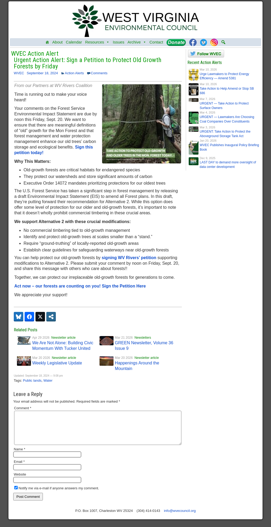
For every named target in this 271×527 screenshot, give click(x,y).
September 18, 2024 (42, 73)
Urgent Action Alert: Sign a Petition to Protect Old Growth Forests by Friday (87, 63)
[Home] (47, 42)
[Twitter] (203, 42)
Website (20, 481)
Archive (137, 42)
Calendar (74, 42)
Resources (97, 42)
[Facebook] (193, 42)
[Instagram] (214, 42)
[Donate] (176, 42)
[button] (223, 42)
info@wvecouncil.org (180, 517)
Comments (99, 73)
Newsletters (142, 337)
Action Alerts (74, 73)
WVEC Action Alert (34, 53)
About (57, 42)
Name (19, 456)
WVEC (19, 73)
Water (47, 380)
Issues (118, 42)
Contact (156, 42)
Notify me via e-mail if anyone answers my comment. (56, 494)
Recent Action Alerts (204, 62)
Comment (22, 408)
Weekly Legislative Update (57, 363)
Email (19, 468)
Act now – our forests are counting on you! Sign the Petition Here (80, 286)
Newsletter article (63, 337)
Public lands (32, 380)
